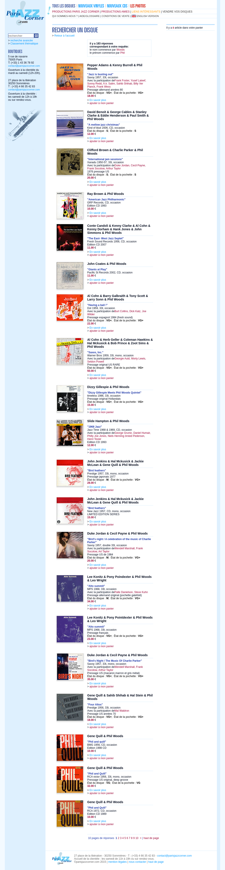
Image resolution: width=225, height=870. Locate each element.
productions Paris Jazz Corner (75, 11)
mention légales (117, 861)
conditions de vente (116, 16)
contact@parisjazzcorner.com (24, 65)
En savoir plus (97, 100)
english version (148, 16)
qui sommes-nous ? (65, 16)
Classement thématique (24, 43)
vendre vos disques (177, 11)
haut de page (151, 838)
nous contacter (137, 861)
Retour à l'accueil (64, 35)
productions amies (115, 11)
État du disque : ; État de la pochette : (115, 92)
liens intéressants (146, 11)
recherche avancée (21, 40)
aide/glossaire (90, 16)
